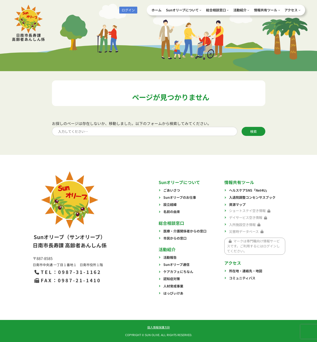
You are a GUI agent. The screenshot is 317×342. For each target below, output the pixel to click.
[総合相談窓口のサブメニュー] (228, 10)
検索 (253, 131)
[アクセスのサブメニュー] (299, 10)
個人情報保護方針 (158, 327)
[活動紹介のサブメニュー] (248, 10)
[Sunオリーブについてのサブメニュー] (200, 10)
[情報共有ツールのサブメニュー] (279, 10)
